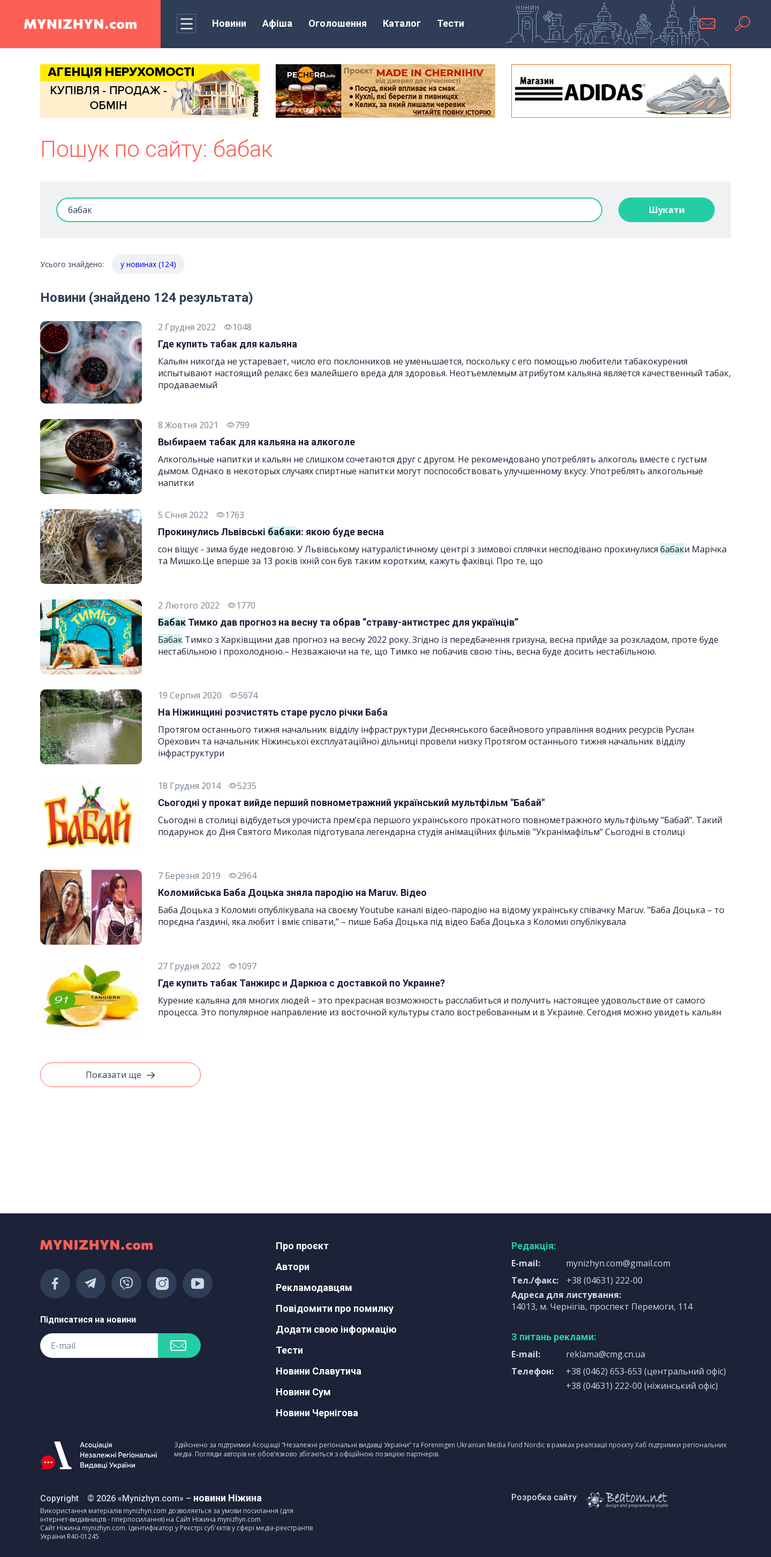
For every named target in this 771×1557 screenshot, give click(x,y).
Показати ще (120, 1075)
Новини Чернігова (317, 1412)
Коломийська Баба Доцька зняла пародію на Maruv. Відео (292, 892)
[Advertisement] (150, 1147)
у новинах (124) (148, 264)
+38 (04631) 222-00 (604, 1280)
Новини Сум (303, 1391)
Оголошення (337, 23)
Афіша (277, 23)
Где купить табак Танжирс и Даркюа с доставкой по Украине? (301, 983)
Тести (450, 23)
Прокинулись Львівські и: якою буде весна (271, 531)
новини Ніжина (227, 1497)
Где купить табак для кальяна (227, 344)
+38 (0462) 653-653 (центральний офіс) (646, 1371)
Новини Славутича (318, 1371)
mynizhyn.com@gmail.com (618, 1263)
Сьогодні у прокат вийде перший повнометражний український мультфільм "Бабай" (351, 802)
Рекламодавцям (314, 1287)
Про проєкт (302, 1245)
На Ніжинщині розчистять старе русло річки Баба (273, 712)
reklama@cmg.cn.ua (605, 1354)
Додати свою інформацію (336, 1329)
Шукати (667, 210)
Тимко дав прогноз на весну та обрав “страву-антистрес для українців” (338, 622)
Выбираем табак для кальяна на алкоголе (256, 441)
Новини (229, 23)
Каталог (402, 23)
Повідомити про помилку (335, 1308)
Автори (292, 1266)
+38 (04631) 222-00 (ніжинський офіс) (642, 1386)
